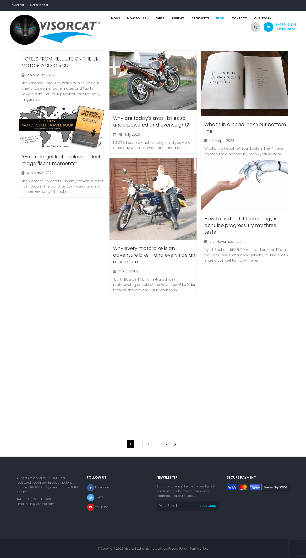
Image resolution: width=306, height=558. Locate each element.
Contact (239, 18)
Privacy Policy (178, 549)
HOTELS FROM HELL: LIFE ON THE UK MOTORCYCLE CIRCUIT (60, 62)
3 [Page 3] (148, 444)
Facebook (102, 487)
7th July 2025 (129, 134)
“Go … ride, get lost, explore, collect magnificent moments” (61, 160)
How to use (138, 18)
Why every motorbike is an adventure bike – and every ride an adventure (154, 255)
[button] (278, 28)
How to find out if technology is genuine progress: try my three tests (240, 225)
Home (115, 18)
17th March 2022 (40, 173)
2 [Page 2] (139, 444)
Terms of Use (199, 549)
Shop (160, 18)
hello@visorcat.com (40, 504)
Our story (262, 18)
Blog (220, 18)
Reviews (178, 18)
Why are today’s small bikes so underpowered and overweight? (151, 121)
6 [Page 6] (166, 444)
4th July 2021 (128, 271)
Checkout (18, 5)
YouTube (101, 507)
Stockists (200, 18)
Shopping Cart (39, 5)
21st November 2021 (226, 241)
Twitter (99, 497)
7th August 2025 (40, 75)
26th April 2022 (222, 140)
